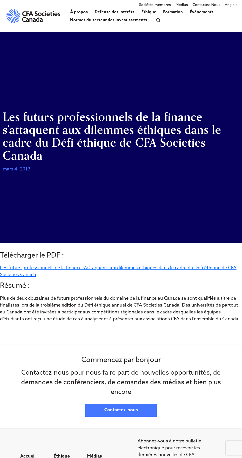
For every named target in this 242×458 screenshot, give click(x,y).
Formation (173, 12)
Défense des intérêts (115, 12)
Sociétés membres (155, 5)
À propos (79, 12)
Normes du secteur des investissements (108, 20)
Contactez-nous (121, 410)
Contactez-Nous (206, 5)
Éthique (148, 12)
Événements (202, 12)
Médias (182, 5)
